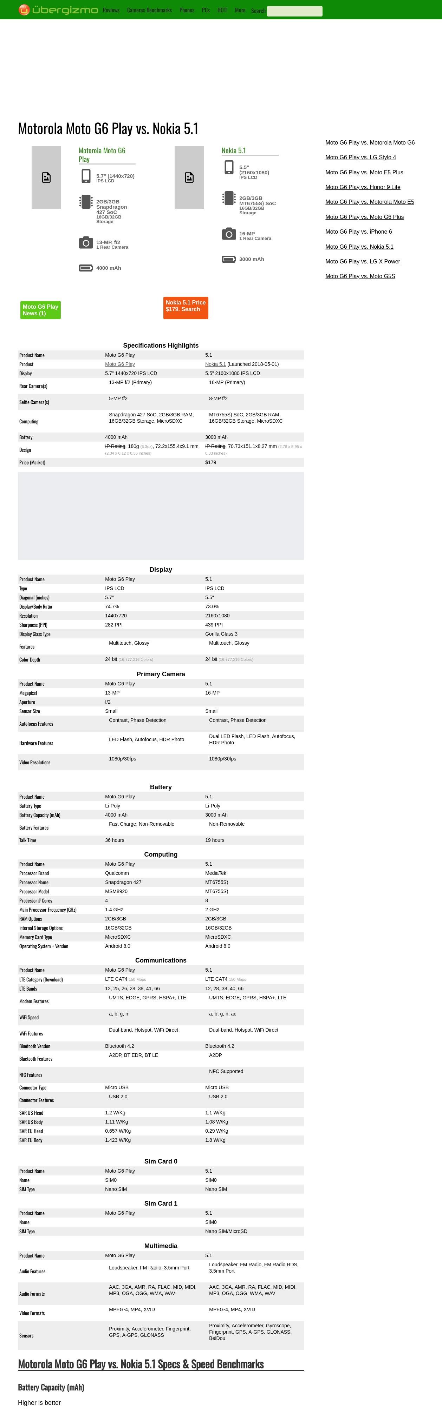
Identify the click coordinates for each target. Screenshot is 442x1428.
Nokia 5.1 (215, 364)
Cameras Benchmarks (149, 10)
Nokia (229, 150)
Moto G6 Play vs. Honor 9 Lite (362, 187)
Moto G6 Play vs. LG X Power (362, 261)
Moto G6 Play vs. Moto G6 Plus (364, 217)
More (240, 10)
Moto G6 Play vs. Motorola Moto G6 (370, 143)
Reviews (111, 10)
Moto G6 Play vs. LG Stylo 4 (360, 157)
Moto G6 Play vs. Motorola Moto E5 (369, 202)
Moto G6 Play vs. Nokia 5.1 (359, 247)
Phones (187, 10)
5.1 (242, 150)
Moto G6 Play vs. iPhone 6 (358, 232)
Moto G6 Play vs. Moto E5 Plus (364, 172)
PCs (206, 10)
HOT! (222, 10)
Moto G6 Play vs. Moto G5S (360, 276)
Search (258, 10)
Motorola (90, 150)
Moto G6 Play (120, 364)
